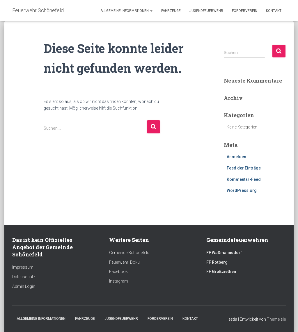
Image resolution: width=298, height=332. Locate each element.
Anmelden (236, 156)
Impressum (22, 267)
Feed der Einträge (244, 168)
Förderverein (244, 11)
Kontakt (273, 11)
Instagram (118, 281)
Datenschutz (23, 276)
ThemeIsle (276, 319)
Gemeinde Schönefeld (129, 252)
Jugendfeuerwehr (206, 11)
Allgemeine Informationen (126, 11)
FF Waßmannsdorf (224, 252)
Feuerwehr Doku (124, 262)
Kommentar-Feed (244, 179)
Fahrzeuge (171, 11)
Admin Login (23, 286)
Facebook (118, 271)
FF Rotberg (217, 262)
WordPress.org (242, 190)
